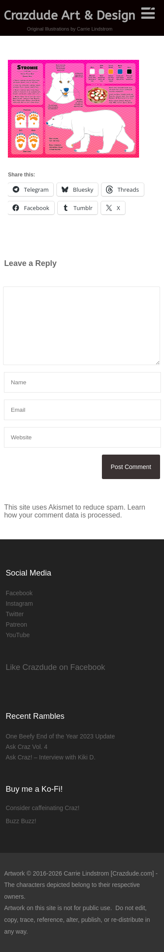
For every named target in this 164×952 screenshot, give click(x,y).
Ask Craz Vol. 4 (27, 746)
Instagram (19, 603)
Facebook (19, 593)
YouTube (18, 634)
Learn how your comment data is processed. (74, 511)
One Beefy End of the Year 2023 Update (60, 736)
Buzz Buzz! (21, 820)
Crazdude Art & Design (69, 15)
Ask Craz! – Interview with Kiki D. (50, 757)
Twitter (15, 614)
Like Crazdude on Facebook (55, 667)
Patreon (16, 624)
